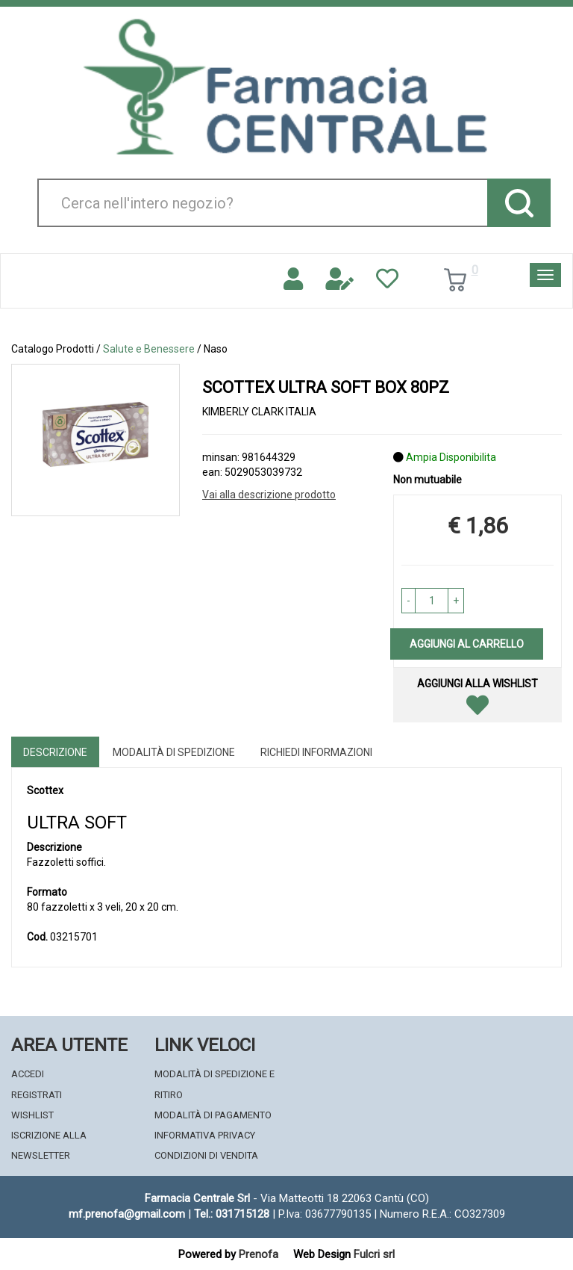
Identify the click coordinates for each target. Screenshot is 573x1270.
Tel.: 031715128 (231, 1214)
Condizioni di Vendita (206, 1155)
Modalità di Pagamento (213, 1115)
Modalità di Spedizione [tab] (174, 752)
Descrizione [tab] (55, 752)
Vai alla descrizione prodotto (269, 495)
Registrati (36, 1094)
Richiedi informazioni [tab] (316, 752)
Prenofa (258, 1254)
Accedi (27, 1074)
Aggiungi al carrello (467, 644)
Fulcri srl (374, 1254)
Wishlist (32, 1115)
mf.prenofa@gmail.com (127, 1214)
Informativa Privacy (204, 1135)
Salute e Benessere (149, 349)
